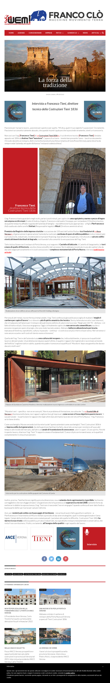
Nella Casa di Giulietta (15, 647)
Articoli (95, 33)
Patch (58, 33)
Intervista (8, 589)
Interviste (62, 573)
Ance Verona (18, 573)
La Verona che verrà (48, 647)
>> (48, 135)
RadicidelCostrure (49, 573)
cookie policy (70, 673)
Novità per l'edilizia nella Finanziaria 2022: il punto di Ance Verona (20, 610)
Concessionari (35, 33)
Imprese (48, 33)
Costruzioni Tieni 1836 (32, 573)
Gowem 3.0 (72, 33)
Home (11, 33)
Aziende (21, 33)
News (85, 33)
